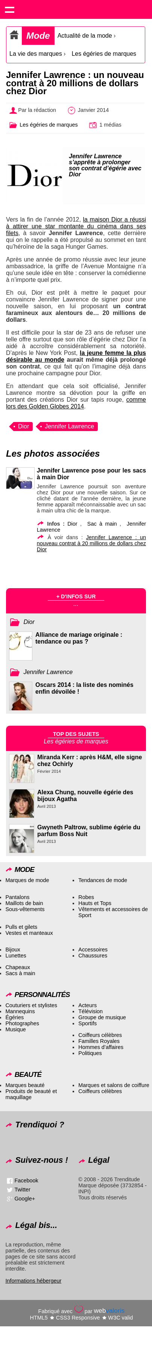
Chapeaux (17, 967)
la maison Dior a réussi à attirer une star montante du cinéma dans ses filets (76, 226)
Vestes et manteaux (29, 933)
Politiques (90, 1053)
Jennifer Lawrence (69, 426)
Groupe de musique (102, 1017)
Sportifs (87, 1023)
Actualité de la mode (85, 35)
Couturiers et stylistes (31, 1005)
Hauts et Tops (94, 903)
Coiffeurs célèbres (100, 1035)
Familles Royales (99, 1041)
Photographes (22, 1023)
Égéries (14, 1017)
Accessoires (93, 950)
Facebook (26, 1180)
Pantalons (17, 897)
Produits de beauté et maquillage (31, 1094)
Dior (23, 426)
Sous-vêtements (24, 909)
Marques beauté (24, 1085)
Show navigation (9, 9)
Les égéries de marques (103, 53)
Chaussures (92, 956)
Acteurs (87, 1005)
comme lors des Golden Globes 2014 (76, 403)
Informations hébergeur (33, 1281)
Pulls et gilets (21, 927)
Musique (15, 1029)
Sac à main (102, 524)
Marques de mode (27, 880)
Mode (38, 36)
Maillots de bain (24, 903)
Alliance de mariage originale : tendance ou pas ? (78, 638)
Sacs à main (20, 973)
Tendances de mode (102, 880)
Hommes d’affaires (100, 1047)
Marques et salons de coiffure (113, 1085)
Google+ (24, 1198)
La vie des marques (35, 53)
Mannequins (20, 1011)
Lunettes (15, 956)
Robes (86, 897)
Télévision (90, 1011)
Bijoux (12, 950)
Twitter (22, 1189)
